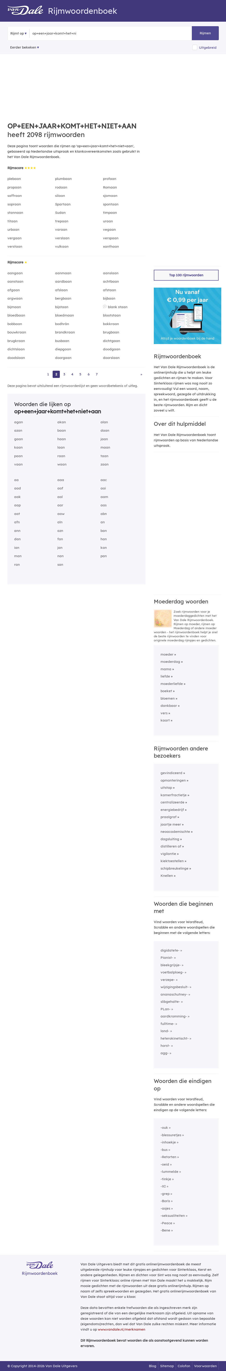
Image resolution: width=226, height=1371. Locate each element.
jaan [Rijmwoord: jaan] (104, 439)
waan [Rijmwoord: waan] (62, 464)
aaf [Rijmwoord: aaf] (60, 488)
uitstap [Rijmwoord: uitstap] (166, 787)
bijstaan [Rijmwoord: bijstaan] (61, 307)
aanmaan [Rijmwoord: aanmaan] (63, 273)
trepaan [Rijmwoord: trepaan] (61, 221)
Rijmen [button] (205, 33)
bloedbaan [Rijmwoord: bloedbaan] (16, 315)
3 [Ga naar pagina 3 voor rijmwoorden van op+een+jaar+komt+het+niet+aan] (64, 374)
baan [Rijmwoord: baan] (61, 430)
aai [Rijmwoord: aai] (103, 488)
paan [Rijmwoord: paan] (18, 456)
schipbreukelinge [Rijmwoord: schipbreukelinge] (174, 868)
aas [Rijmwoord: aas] (104, 505)
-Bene (165, 1230)
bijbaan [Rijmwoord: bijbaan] (109, 298)
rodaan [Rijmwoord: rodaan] (61, 187)
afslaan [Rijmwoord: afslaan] (61, 290)
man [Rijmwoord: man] (18, 556)
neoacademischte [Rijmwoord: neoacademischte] (175, 831)
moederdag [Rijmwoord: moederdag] (170, 661)
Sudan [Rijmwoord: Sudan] (60, 212)
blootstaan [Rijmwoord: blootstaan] (112, 315)
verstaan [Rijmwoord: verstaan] (14, 246)
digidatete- (170, 950)
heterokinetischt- (175, 1038)
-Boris (165, 1201)
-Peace (166, 1223)
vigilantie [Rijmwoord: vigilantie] (168, 854)
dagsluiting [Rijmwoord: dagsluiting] (170, 839)
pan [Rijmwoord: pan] (104, 556)
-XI (163, 1186)
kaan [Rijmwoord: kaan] (18, 447)
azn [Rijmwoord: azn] (60, 530)
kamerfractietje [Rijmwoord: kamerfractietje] (174, 795)
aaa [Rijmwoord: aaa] (60, 480)
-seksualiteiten (173, 1215)
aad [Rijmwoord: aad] (17, 488)
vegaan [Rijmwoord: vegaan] (109, 229)
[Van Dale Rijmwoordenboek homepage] (27, 11)
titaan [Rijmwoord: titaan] (12, 221)
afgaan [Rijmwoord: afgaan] (13, 290)
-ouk (164, 1127)
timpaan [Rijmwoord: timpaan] (110, 212)
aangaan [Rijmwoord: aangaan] (15, 273)
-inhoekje (168, 1142)
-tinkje (166, 1179)
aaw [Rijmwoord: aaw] (61, 514)
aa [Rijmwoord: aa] (16, 480)
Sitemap (167, 1366)
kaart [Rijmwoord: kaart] (165, 720)
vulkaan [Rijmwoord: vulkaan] (62, 246)
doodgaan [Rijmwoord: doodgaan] (111, 349)
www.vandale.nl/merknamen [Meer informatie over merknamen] (121, 1329)
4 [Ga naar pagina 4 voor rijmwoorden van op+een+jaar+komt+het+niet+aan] (72, 374)
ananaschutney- (174, 994)
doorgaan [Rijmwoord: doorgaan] (63, 358)
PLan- (165, 1009)
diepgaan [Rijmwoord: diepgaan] (63, 349)
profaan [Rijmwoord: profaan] (109, 179)
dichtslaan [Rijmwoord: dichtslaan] (16, 349)
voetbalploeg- (172, 972)
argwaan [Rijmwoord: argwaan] (14, 298)
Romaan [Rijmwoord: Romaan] (110, 187)
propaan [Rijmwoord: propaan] (14, 187)
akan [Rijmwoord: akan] (61, 422)
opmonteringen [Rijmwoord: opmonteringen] (173, 780)
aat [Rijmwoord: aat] (17, 514)
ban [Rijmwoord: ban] (104, 530)
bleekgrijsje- (171, 965)
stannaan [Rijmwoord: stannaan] (15, 212)
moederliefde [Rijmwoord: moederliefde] (172, 684)
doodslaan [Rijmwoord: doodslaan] (16, 358)
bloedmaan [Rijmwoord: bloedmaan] (64, 315)
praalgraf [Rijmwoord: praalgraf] (169, 817)
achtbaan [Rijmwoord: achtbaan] (111, 281)
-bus (164, 1150)
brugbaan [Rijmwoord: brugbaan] (111, 332)
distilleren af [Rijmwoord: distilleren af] (171, 846)
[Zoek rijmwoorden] (54, 33)
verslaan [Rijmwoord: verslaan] (62, 238)
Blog (152, 1366)
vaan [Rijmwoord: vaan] (18, 464)
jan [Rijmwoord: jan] (60, 547)
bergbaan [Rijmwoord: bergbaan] (63, 298)
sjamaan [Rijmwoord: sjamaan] (110, 195)
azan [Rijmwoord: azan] (18, 430)
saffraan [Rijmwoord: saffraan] (14, 195)
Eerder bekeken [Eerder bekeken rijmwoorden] (23, 47)
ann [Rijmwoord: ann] (17, 530)
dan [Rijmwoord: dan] (17, 539)
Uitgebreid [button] (208, 47)
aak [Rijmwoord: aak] (17, 497)
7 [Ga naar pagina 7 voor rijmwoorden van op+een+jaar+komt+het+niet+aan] (97, 374)
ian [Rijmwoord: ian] (16, 547)
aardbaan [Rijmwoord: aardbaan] (63, 281)
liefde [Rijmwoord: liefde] (165, 676)
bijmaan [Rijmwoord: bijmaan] (14, 307)
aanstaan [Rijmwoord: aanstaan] (15, 281)
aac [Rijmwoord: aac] (104, 480)
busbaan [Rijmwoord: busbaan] (62, 341)
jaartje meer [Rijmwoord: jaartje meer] (171, 824)
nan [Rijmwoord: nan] (60, 556)
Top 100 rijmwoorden (186, 275)
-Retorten (168, 1157)
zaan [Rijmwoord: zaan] (105, 464)
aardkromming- (174, 1016)
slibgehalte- (170, 1001)
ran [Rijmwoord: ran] (17, 564)
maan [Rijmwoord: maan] (105, 447)
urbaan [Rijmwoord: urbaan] (13, 229)
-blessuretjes (171, 1135)
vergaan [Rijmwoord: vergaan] (14, 238)
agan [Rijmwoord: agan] (18, 422)
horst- (165, 1045)
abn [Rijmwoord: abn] (104, 514)
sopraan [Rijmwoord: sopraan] (14, 204)
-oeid (165, 1164)
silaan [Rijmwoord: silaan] (60, 195)
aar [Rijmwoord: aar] (60, 505)
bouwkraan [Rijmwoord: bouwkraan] (16, 332)
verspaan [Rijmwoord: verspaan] (111, 238)
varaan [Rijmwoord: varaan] (61, 229)
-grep (165, 1194)
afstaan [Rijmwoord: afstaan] (109, 290)
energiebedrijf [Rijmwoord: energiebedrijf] (172, 810)
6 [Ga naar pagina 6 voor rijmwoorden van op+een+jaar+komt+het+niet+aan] (89, 374)
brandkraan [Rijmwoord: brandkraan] (65, 332)
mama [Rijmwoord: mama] (166, 669)
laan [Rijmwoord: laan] (61, 447)
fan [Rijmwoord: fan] (60, 539)
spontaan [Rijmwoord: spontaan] (111, 204)
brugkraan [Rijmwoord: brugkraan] (16, 341)
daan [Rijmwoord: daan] (105, 430)
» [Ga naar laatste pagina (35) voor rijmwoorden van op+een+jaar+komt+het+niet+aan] (141, 374)
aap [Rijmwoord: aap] (17, 505)
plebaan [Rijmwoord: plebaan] (14, 179)
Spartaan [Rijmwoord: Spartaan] (63, 204)
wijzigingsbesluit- (175, 987)
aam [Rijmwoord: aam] (104, 497)
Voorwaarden (205, 1366)
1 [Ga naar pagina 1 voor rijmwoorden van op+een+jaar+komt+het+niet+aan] (48, 374)
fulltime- (168, 1024)
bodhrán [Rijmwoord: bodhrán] (62, 324)
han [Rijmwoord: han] (104, 539)
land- (165, 1031)
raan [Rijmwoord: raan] (61, 456)
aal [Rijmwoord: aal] (60, 497)
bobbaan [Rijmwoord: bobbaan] (14, 324)
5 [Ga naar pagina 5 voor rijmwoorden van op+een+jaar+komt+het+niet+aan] (80, 374)
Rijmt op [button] (17, 33)
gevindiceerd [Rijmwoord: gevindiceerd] (171, 773)
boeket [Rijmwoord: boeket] (166, 691)
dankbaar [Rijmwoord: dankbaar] (169, 705)
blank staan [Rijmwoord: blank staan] (118, 307)
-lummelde (169, 1171)
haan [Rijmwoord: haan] (61, 439)
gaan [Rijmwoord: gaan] (18, 439)
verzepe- (168, 980)
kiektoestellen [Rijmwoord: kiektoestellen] (172, 861)
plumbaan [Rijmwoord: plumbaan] (63, 179)
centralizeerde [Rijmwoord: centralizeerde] (172, 802)
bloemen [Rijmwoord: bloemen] (168, 698)
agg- (165, 1053)
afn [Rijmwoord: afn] (17, 522)
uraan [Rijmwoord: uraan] (108, 221)
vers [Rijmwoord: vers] (164, 713)
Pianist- (167, 957)
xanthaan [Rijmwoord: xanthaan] (111, 246)
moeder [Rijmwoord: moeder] (167, 654)
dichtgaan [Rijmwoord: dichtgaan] (111, 341)
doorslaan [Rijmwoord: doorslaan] (111, 358)
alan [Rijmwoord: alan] (104, 422)
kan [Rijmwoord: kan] (104, 547)
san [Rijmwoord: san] (60, 564)
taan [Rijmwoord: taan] (104, 456)
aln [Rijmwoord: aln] (60, 522)
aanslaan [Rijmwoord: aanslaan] (111, 273)
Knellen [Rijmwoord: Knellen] (167, 875)
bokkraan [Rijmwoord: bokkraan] (111, 324)
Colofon (184, 1366)
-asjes (165, 1208)
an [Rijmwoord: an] (103, 522)
